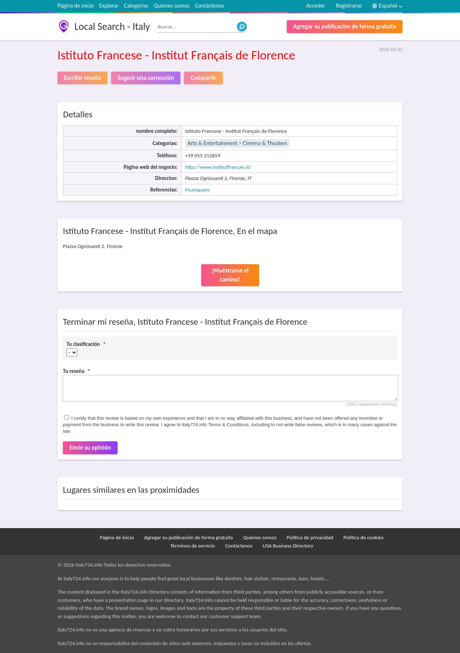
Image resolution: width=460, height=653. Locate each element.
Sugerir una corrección (146, 78)
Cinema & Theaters (265, 143)
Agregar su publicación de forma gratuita (344, 26)
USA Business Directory (288, 545)
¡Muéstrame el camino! (230, 275)
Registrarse (349, 5)
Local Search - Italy (112, 26)
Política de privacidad (310, 537)
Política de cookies (363, 537)
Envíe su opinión (90, 447)
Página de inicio (76, 5)
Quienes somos (171, 5)
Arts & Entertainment (213, 143)
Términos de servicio (192, 545)
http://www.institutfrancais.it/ (218, 167)
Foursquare (197, 189)
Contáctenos (209, 5)
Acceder (315, 5)
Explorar (109, 5)
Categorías (136, 5)
